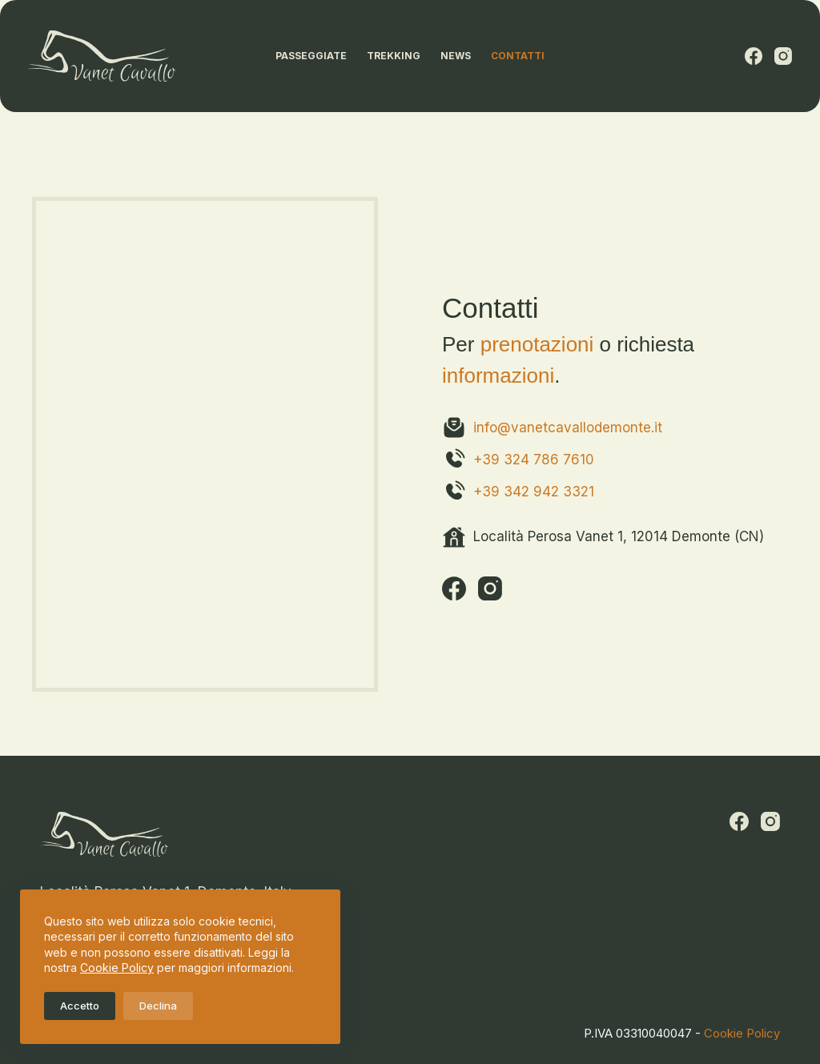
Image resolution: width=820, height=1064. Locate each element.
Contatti (518, 56)
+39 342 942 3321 (533, 492)
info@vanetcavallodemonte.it (567, 428)
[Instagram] (783, 56)
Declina (158, 1005)
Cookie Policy (117, 967)
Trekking (393, 56)
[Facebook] (753, 56)
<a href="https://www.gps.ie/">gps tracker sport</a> (205, 441)
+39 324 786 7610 (533, 460)
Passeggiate (311, 56)
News (455, 56)
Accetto (79, 1005)
